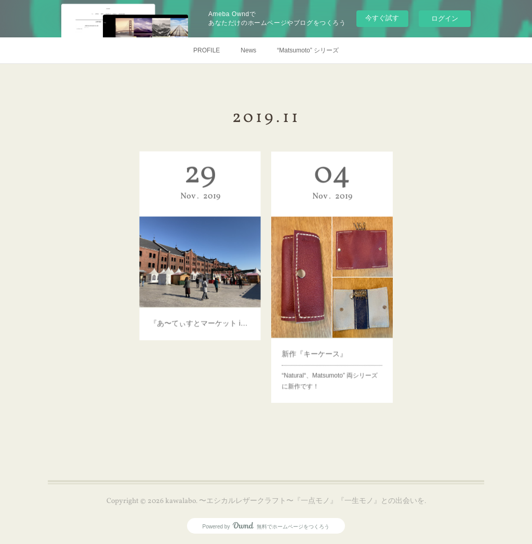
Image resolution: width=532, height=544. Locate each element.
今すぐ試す (382, 18)
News (248, 50)
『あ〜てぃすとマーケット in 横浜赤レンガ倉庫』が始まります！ (199, 305)
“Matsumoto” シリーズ (308, 50)
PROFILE (206, 50)
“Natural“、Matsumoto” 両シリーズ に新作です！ (331, 357)
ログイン (444, 18)
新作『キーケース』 (318, 336)
